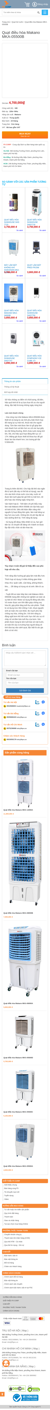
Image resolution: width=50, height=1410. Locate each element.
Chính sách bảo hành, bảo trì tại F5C (18, 1288)
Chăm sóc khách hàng (12, 1266)
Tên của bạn (11, 678)
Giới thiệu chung (10, 1185)
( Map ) (24, 1330)
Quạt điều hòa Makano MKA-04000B (11, 312)
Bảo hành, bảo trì (10, 1256)
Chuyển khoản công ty (12, 1234)
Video (6, 1199)
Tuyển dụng (8, 1195)
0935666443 (13, 1375)
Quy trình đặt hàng (11, 1213)
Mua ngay (25, 135)
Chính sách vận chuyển (13, 1284)
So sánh (20, 230)
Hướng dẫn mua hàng (13, 1206)
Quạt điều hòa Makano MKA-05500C (18, 1112)
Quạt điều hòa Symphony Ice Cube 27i (34, 358)
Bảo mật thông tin (11, 1259)
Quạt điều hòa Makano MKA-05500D (18, 1058)
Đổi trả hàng (9, 1263)
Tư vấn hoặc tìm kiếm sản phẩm (16, 1210)
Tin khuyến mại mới (11, 1192)
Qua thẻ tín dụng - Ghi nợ (14, 1245)
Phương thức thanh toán (15, 1231)
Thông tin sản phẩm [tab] (12, 381)
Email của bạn (12, 671)
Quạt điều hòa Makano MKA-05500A (18, 1166)
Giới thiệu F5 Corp (11, 1181)
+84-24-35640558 (29, 1340)
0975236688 (13, 1358)
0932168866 (13, 1340)
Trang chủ (6, 22)
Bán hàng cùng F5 (11, 1188)
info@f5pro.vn (22, 717)
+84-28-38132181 (29, 1358)
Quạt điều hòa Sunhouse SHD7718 (34, 222)
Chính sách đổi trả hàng (13, 1277)
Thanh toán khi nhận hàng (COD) (17, 1238)
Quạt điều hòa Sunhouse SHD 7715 (11, 222)
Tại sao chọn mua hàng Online (16, 1224)
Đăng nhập (40, 4)
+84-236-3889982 (29, 1375)
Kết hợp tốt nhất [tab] (11, 392)
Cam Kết (7, 1252)
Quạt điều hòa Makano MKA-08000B (18, 913)
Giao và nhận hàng (11, 1220)
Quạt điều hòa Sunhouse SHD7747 (11, 358)
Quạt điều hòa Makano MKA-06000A (18, 1003)
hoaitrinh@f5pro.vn (23, 706)
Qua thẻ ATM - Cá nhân (13, 1242)
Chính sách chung (12, 1273)
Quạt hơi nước (17, 22)
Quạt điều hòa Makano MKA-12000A (18, 810)
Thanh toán (8, 1217)
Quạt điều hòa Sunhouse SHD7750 (34, 312)
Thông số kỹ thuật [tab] (11, 387)
